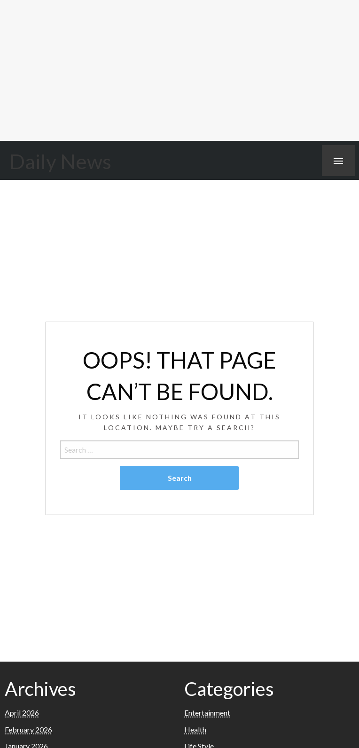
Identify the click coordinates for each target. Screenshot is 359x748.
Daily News (60, 161)
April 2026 (22, 712)
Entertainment (207, 712)
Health (195, 729)
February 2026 (28, 729)
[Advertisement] (179, 70)
